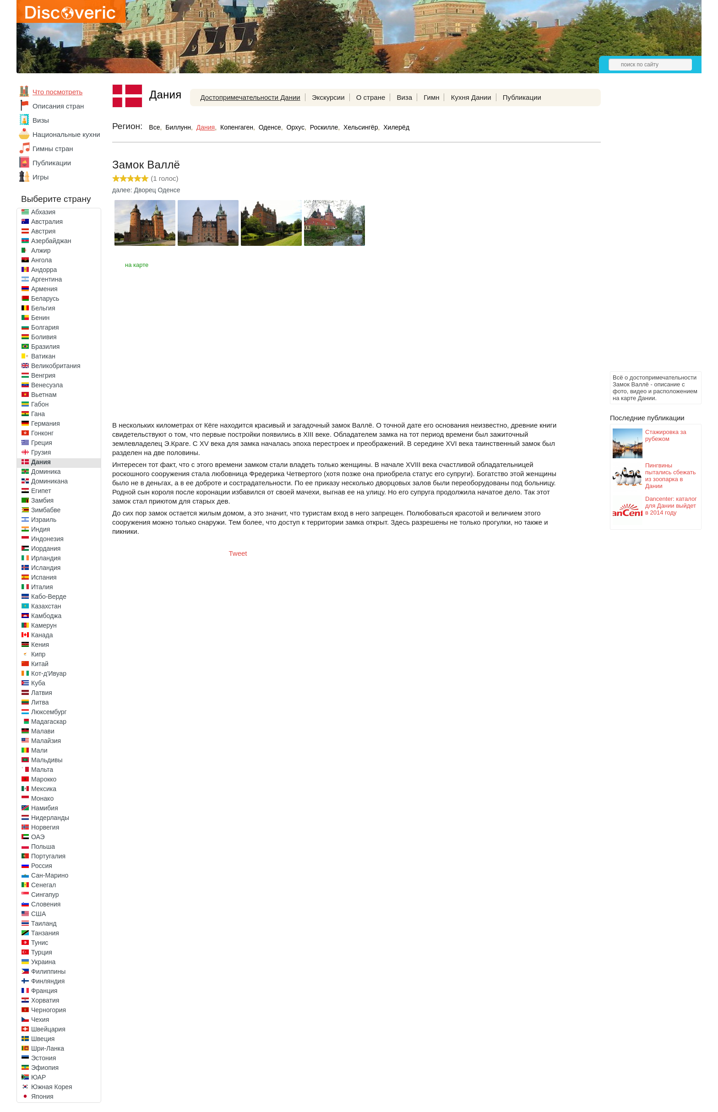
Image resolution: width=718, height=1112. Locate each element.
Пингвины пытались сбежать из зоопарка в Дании (670, 475)
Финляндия (48, 981)
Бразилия (45, 346)
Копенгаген (236, 127)
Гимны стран (53, 148)
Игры (41, 177)
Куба (38, 683)
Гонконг (42, 433)
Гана (38, 414)
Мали (39, 750)
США (38, 913)
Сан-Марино (49, 875)
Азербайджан (51, 240)
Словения (45, 904)
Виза (404, 97)
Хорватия (45, 1000)
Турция (41, 952)
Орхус (296, 127)
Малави (42, 731)
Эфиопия (45, 1067)
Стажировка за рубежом (665, 435)
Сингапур (45, 894)
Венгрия (43, 375)
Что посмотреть (57, 92)
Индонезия (47, 538)
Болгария (45, 327)
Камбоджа (46, 615)
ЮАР (38, 1077)
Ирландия (46, 558)
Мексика (43, 788)
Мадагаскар (48, 721)
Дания (41, 462)
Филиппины (48, 971)
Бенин (40, 317)
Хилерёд (396, 127)
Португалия (48, 856)
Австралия (47, 221)
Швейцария (48, 1029)
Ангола (41, 260)
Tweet (238, 553)
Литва (40, 702)
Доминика (46, 471)
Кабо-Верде (48, 596)
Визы (41, 120)
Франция (44, 990)
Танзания (45, 933)
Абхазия (43, 212)
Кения (40, 644)
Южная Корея (51, 1086)
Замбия (42, 500)
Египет (41, 490)
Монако (42, 798)
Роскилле (324, 127)
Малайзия (46, 740)
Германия (45, 423)
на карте (136, 264)
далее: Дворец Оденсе (146, 190)
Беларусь (45, 298)
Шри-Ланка (47, 1048)
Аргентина (46, 279)
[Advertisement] (646, 231)
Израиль (43, 519)
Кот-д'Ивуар (48, 673)
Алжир (40, 250)
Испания (44, 577)
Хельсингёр (360, 127)
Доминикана (49, 481)
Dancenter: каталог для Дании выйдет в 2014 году (671, 505)
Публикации (52, 163)
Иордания (45, 548)
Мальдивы (47, 760)
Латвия (41, 692)
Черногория (48, 1010)
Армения (44, 289)
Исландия (45, 567)
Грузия (41, 452)
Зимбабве (45, 510)
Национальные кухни (66, 134)
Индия (40, 529)
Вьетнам (44, 394)
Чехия (40, 1019)
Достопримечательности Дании (250, 97)
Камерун (44, 625)
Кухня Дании (471, 97)
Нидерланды (50, 817)
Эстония (43, 1058)
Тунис (39, 942)
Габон (40, 404)
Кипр (38, 654)
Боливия (44, 337)
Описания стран (58, 106)
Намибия (44, 808)
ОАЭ (38, 837)
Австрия (43, 231)
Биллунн (178, 127)
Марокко (43, 779)
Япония (42, 1096)
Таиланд (43, 923)
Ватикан (43, 356)
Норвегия (45, 827)
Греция (41, 442)
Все (154, 127)
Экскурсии (328, 97)
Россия (41, 865)
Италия (42, 587)
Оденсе (270, 127)
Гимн (431, 97)
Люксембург (49, 712)
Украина (43, 962)
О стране (371, 97)
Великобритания (56, 365)
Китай (40, 663)
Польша (43, 846)
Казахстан (46, 606)
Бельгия (43, 308)
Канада (42, 635)
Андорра (44, 269)
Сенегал (43, 885)
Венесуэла (47, 385)
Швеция (42, 1038)
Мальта (42, 769)
